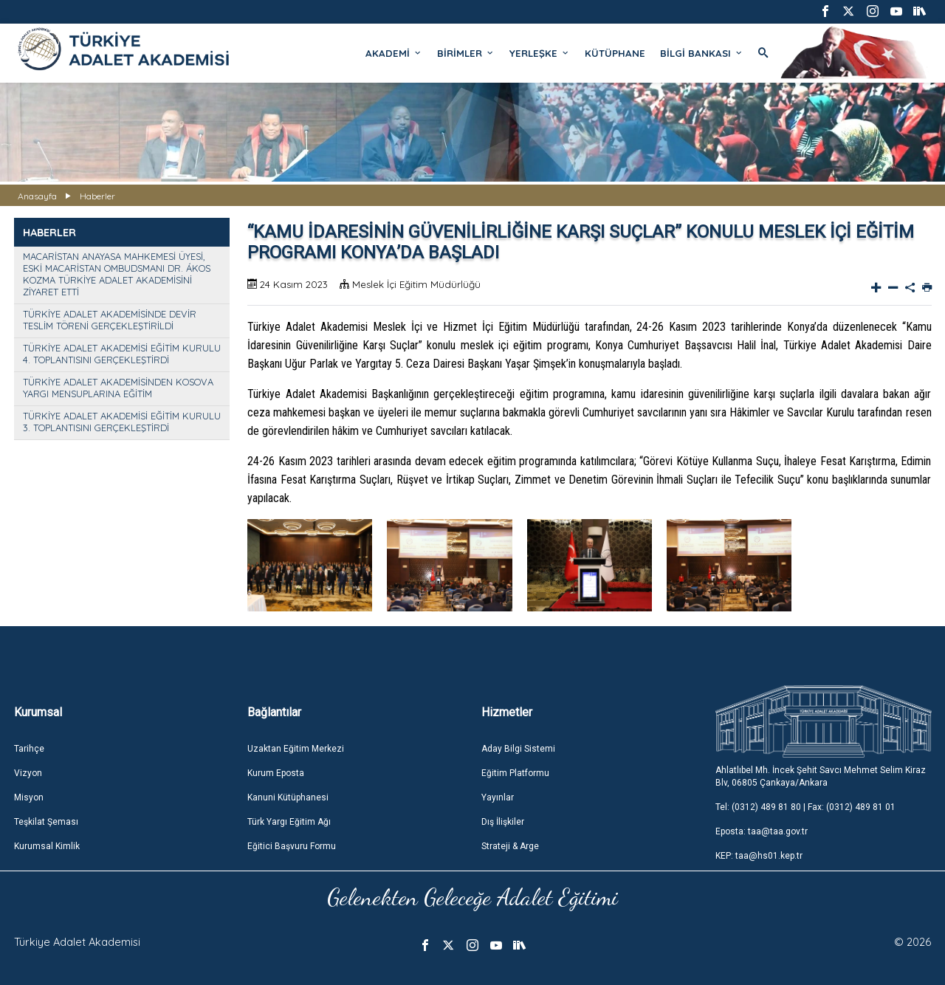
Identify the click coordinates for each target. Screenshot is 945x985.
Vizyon (28, 773)
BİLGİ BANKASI (701, 53)
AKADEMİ (393, 53)
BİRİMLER (466, 53)
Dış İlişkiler (502, 822)
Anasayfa (37, 196)
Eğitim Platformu (515, 773)
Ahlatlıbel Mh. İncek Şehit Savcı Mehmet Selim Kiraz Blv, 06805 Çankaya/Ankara (820, 776)
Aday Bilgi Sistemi (518, 749)
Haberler (97, 196)
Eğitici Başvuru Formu (291, 846)
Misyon (29, 797)
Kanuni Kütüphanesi (288, 797)
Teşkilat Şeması (46, 822)
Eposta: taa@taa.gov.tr (761, 831)
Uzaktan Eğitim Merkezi (295, 749)
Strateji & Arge (510, 846)
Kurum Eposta (275, 773)
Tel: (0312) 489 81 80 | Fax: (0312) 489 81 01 (805, 807)
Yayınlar (497, 797)
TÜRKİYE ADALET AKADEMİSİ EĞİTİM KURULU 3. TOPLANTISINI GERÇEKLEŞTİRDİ (122, 421)
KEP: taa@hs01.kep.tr (759, 856)
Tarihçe (29, 749)
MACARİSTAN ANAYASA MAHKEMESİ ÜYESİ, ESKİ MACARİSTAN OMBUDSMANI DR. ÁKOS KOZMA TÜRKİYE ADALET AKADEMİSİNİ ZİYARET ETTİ (116, 274)
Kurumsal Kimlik (47, 846)
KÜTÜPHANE (615, 53)
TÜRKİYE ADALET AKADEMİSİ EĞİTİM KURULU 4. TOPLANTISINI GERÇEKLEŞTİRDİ (122, 353)
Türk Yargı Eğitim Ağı (289, 822)
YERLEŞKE (539, 53)
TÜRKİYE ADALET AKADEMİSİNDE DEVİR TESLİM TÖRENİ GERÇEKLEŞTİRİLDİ (109, 320)
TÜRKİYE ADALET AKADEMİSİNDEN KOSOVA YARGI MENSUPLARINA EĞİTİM (118, 387)
